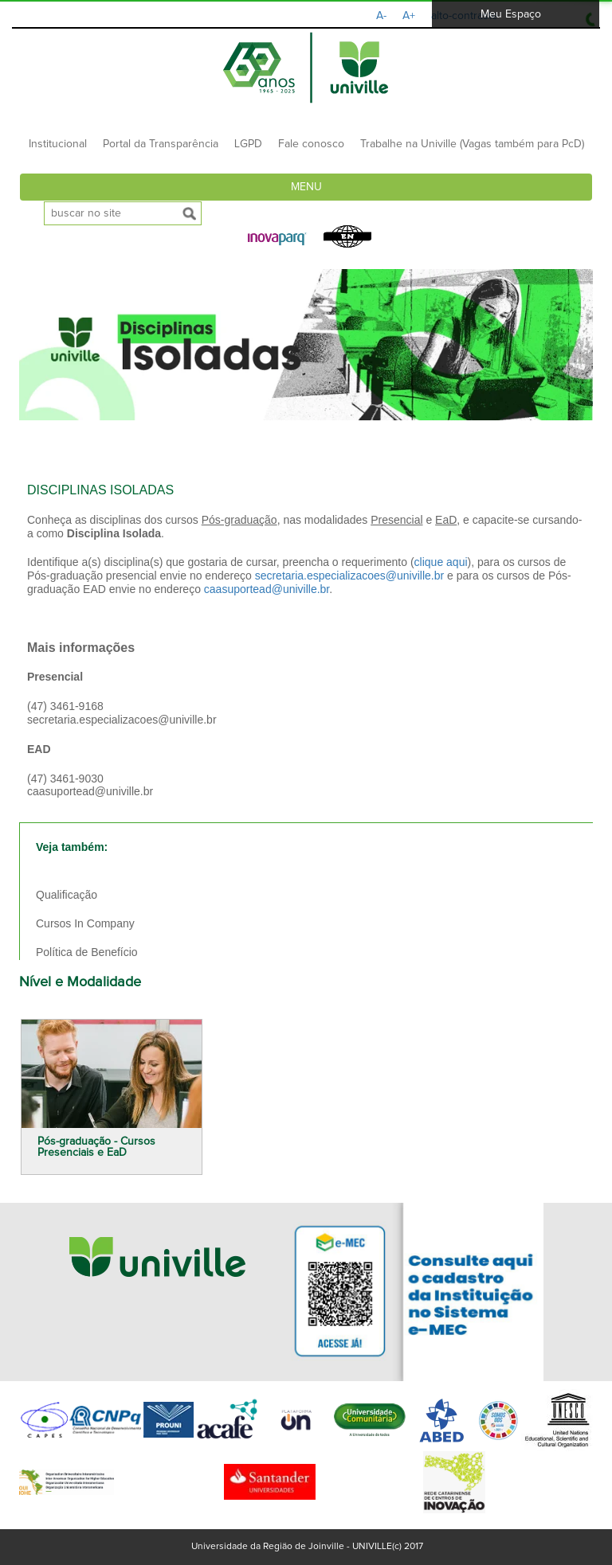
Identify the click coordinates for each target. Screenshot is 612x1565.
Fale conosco (311, 144)
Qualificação (66, 894)
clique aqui (441, 562)
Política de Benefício (87, 952)
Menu (306, 187)
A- (381, 15)
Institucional (58, 144)
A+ (408, 15)
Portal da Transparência (160, 144)
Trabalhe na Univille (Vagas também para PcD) (472, 144)
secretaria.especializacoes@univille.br (350, 575)
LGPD (248, 144)
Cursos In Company (85, 923)
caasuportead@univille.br (266, 589)
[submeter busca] (190, 213)
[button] (277, 239)
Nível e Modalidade (80, 982)
